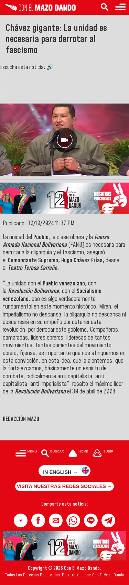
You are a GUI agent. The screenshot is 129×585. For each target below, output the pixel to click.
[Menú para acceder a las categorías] (120, 7)
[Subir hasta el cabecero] (103, 454)
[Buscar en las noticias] (104, 7)
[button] (21, 520)
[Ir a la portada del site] (78, 454)
